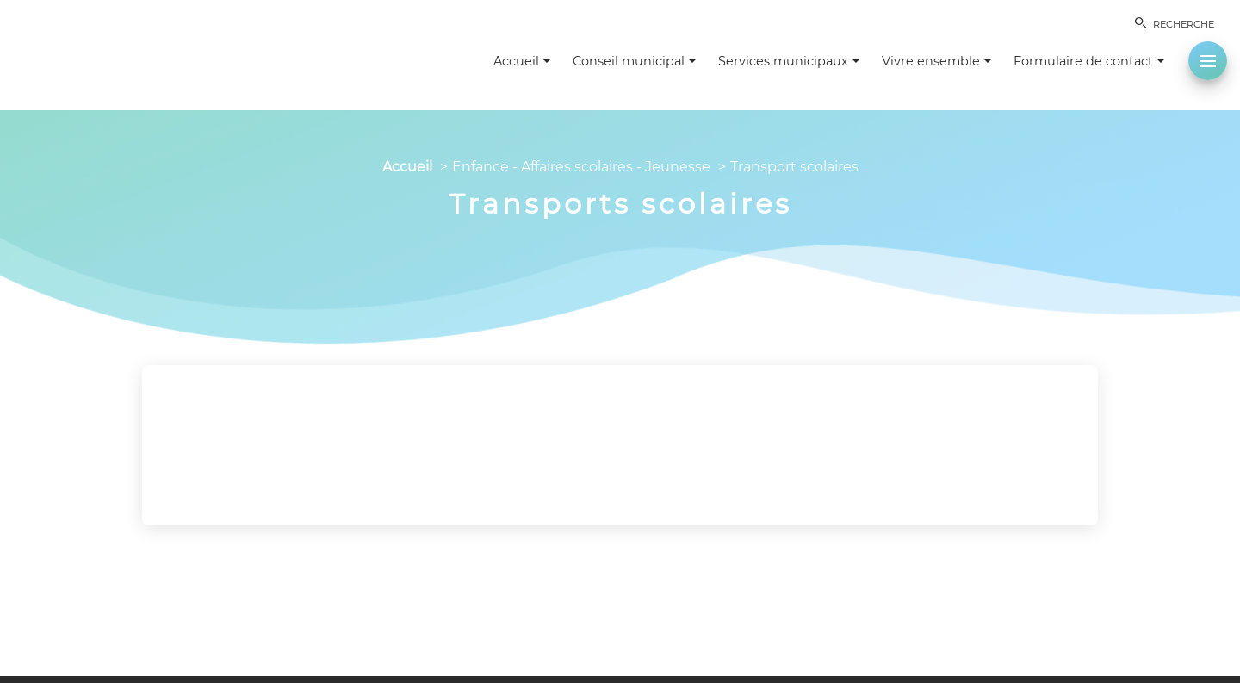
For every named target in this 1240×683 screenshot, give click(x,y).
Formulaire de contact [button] (1089, 61)
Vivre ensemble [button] (936, 61)
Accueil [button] (521, 61)
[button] (1207, 60)
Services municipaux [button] (788, 61)
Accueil (407, 166)
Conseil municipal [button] (634, 61)
